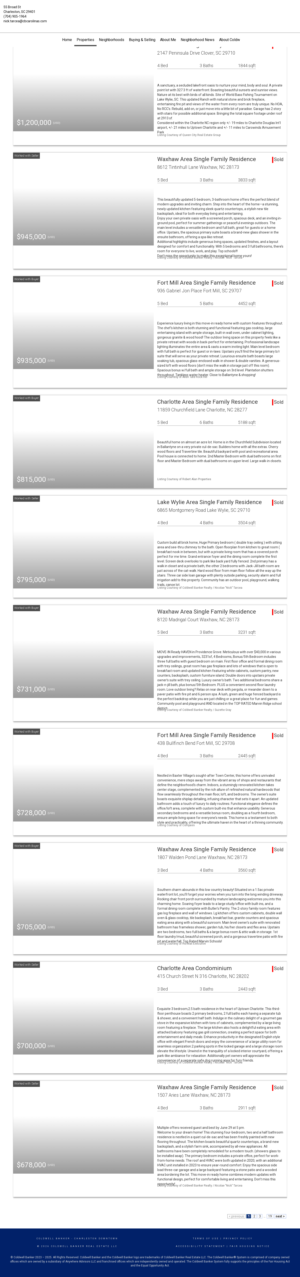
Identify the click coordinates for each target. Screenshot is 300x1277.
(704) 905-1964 (15, 16)
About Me (168, 40)
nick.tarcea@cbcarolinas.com (25, 21)
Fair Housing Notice (250, 1246)
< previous (236, 1216)
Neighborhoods (111, 40)
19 (270, 1216)
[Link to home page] (150, 11)
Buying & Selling (142, 40)
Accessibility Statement (200, 1246)
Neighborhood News (197, 40)
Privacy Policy (238, 1238)
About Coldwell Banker (237, 40)
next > (280, 1216)
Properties (85, 40)
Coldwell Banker (53, 1238)
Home (67, 40)
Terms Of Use (206, 1238)
